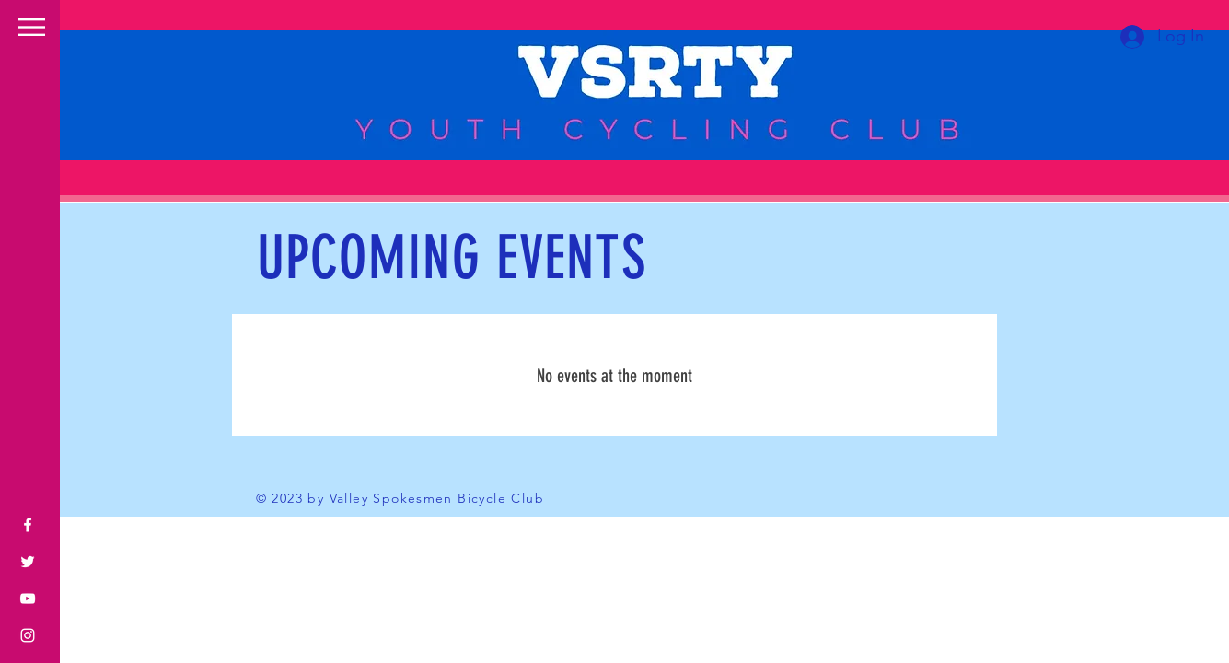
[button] (31, 27)
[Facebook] (27, 525)
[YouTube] (27, 598)
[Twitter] (27, 561)
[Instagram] (27, 635)
